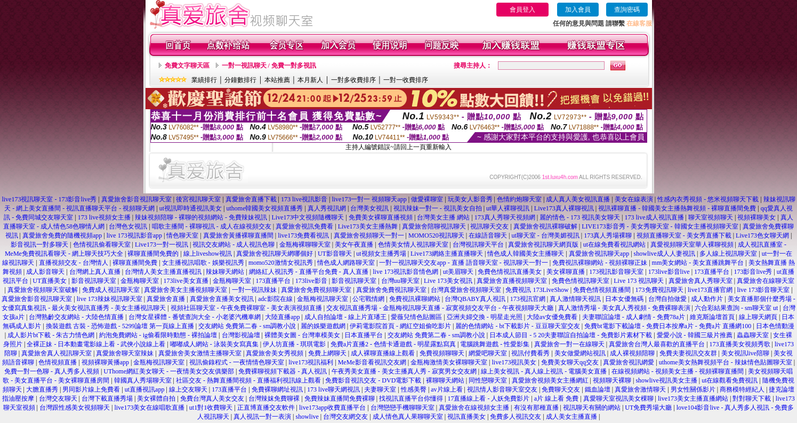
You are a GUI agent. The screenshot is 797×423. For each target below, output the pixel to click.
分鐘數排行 (240, 80)
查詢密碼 (627, 9)
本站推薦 (277, 80)
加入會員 (578, 9)
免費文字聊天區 (187, 65)
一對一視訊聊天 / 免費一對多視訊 (269, 65)
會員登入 (522, 9)
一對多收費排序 (353, 80)
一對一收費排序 (405, 80)
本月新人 (310, 80)
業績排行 (204, 80)
